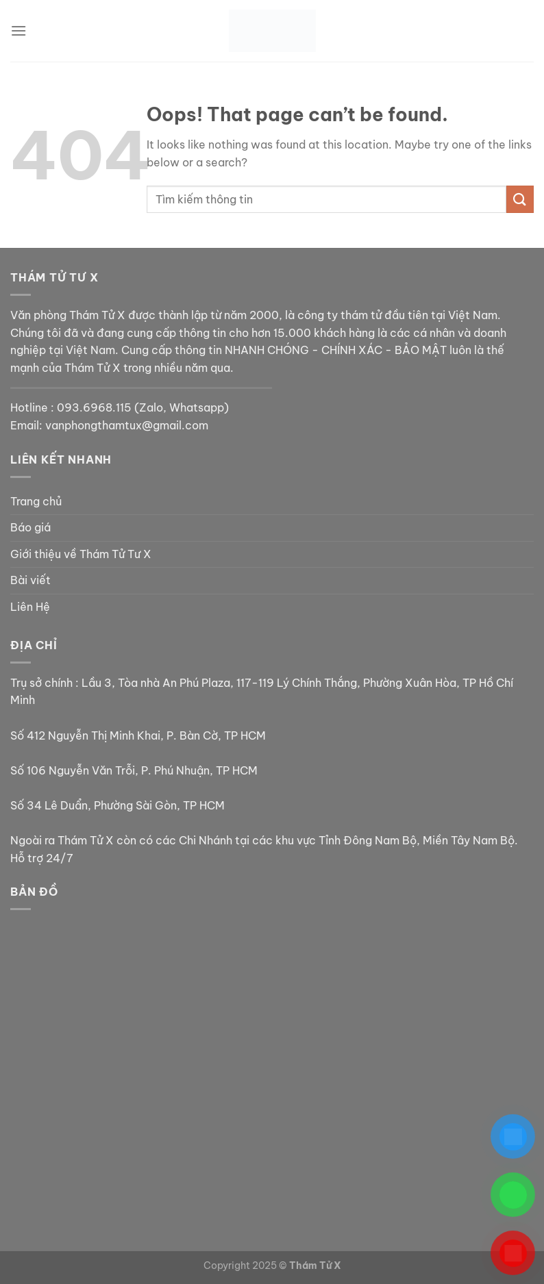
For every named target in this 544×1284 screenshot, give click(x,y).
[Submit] (520, 199)
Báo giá (30, 527)
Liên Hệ (30, 607)
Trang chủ (36, 501)
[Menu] (18, 30)
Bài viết (30, 580)
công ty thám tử (339, 315)
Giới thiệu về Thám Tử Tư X (80, 554)
